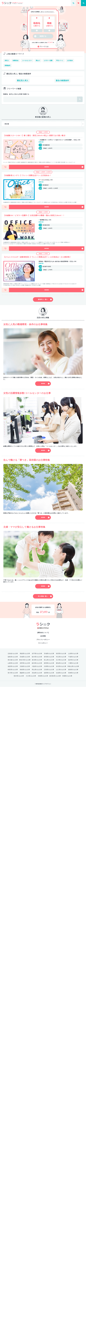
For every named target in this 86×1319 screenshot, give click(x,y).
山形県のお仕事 (73, 653)
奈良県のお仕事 (61, 666)
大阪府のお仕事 (37, 666)
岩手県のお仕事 (37, 653)
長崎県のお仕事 (73, 673)
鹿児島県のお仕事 (55, 676)
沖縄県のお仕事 (67, 676)
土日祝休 (70, 60)
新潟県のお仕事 (37, 660)
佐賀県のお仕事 (61, 673)
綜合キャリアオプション (43, 628)
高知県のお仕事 (37, 673)
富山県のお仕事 (49, 660)
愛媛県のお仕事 (25, 673)
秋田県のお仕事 (61, 653)
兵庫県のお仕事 (49, 666)
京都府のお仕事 (25, 666)
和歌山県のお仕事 (73, 666)
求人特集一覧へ (45, 596)
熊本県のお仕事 (19, 676)
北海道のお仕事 (13, 653)
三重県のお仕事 (73, 663)
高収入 (7, 60)
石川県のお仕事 (61, 660)
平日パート (59, 60)
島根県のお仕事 (25, 669)
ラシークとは (43, 46)
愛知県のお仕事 (61, 663)
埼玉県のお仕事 (61, 657)
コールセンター (27, 60)
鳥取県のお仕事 (13, 669)
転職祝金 (15, 60)
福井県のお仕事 (73, 660)
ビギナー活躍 (48, 60)
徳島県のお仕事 (73, 669)
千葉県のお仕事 (73, 657)
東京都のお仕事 (13, 660)
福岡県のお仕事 (49, 673)
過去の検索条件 (62, 80)
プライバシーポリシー (43, 639)
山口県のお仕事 (61, 669)
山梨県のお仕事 (13, 663)
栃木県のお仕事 (37, 657)
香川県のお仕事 (13, 673)
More (63, 167)
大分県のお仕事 (31, 676)
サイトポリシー (43, 643)
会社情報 (43, 636)
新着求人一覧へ (45, 299)
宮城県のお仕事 (49, 653)
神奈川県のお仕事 (25, 660)
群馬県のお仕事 (49, 657)
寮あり (38, 60)
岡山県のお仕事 (37, 669)
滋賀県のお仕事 (13, 666)
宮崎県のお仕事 (43, 676)
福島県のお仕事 (13, 657)
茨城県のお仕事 (25, 657)
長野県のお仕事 (25, 663)
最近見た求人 (22, 80)
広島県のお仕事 (49, 669)
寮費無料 (7, 65)
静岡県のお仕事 (49, 663)
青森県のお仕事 (25, 653)
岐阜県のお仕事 (37, 663)
